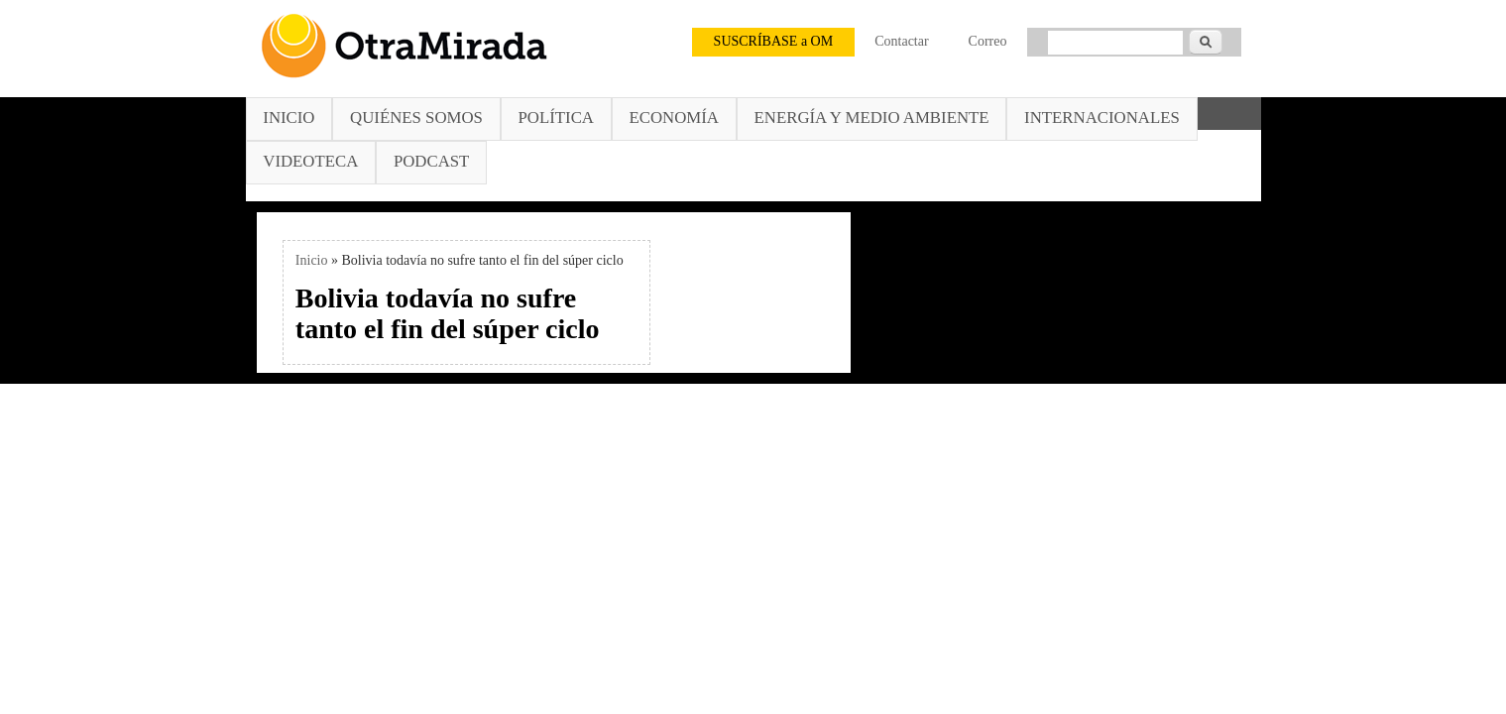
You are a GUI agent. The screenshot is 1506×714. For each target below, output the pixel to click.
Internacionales (1102, 117)
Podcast (431, 161)
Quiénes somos (416, 117)
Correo (988, 41)
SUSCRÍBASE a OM (774, 41)
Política (556, 117)
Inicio (288, 117)
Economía (674, 117)
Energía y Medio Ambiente (871, 117)
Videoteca (310, 161)
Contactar (901, 41)
